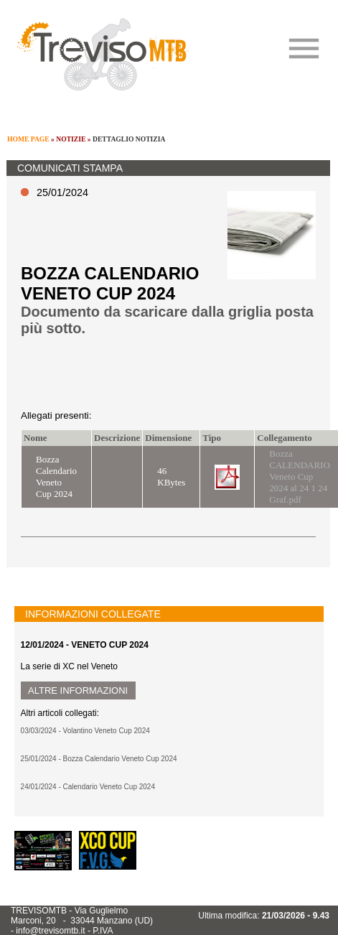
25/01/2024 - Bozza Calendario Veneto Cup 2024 (99, 759)
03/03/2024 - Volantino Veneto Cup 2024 (85, 731)
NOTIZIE (70, 139)
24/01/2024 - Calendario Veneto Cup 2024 (88, 787)
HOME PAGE (28, 139)
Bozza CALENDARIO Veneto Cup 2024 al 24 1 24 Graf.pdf (299, 476)
